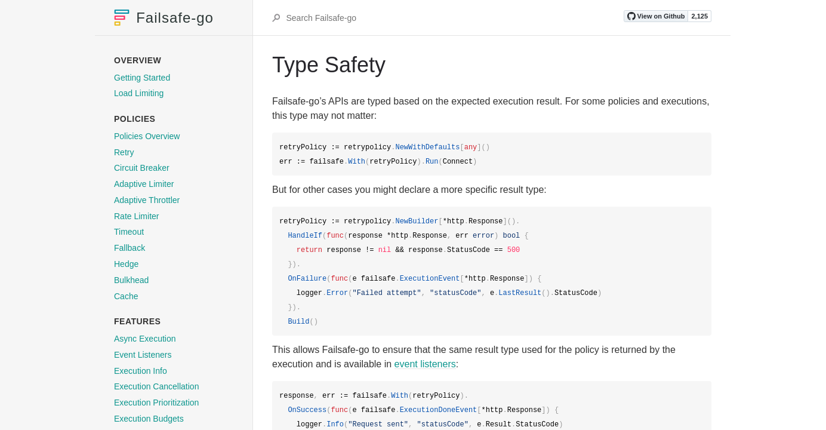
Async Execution (145, 338)
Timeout (129, 231)
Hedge (126, 264)
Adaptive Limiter (144, 184)
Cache (126, 296)
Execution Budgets (149, 418)
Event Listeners (143, 355)
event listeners (425, 364)
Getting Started (142, 77)
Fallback (129, 248)
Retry (124, 152)
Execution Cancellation (156, 386)
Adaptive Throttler (147, 200)
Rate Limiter (136, 216)
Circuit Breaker (141, 168)
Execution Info (140, 371)
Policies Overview (147, 136)
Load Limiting (139, 93)
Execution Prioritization (156, 402)
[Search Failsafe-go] (454, 18)
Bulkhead (131, 280)
